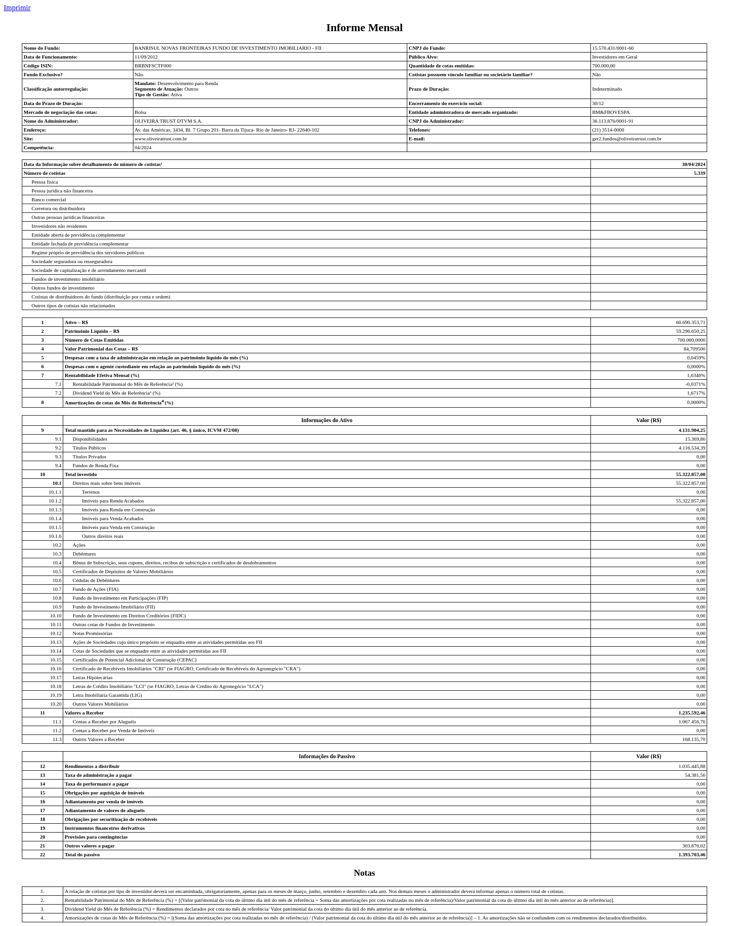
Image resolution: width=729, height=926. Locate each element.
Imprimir (17, 8)
